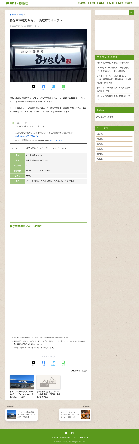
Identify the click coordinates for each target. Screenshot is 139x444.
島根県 (119, 3)
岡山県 (110, 3)
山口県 (91, 3)
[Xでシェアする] (34, 88)
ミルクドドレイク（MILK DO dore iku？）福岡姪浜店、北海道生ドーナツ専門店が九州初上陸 (114, 79)
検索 (131, 12)
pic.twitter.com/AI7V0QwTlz (26, 136)
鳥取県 (128, 3)
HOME (69, 433)
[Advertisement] (48, 200)
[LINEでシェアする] (63, 88)
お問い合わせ (65, 437)
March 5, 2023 (56, 140)
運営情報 (55, 437)
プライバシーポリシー (80, 437)
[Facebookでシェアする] (44, 88)
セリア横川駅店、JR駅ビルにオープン (113, 63)
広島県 (100, 3)
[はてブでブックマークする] (53, 88)
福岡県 (81, 3)
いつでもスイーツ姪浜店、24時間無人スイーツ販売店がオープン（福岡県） (113, 69)
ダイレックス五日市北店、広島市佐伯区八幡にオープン (113, 89)
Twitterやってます (104, 117)
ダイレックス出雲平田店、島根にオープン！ (113, 97)
